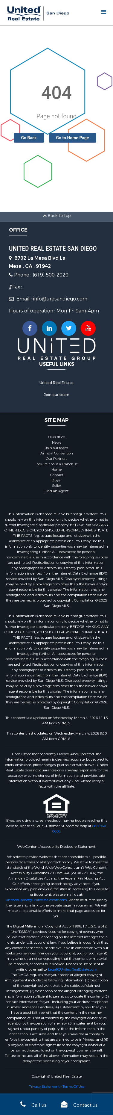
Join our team (56, 394)
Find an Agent (56, 491)
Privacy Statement (44, 1086)
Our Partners (56, 458)
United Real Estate (56, 382)
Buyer (57, 480)
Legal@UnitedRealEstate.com (72, 969)
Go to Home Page (72, 137)
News (56, 442)
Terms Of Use (73, 1086)
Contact (56, 474)
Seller (56, 485)
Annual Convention (56, 453)
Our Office (56, 437)
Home (56, 469)
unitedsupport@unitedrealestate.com (36, 900)
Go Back (29, 137)
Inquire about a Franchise (57, 464)
